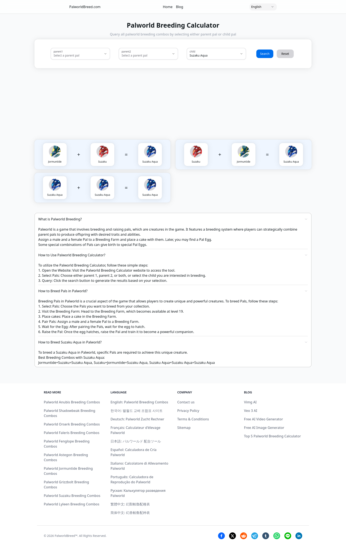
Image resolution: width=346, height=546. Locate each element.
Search (264, 54)
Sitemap (184, 427)
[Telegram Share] (254, 535)
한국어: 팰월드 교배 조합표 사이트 (137, 410)
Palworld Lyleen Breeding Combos (71, 504)
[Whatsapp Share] (276, 535)
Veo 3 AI (250, 410)
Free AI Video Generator (263, 419)
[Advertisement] (193, 99)
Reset (285, 54)
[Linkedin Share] (298, 535)
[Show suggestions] (105, 53)
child (192, 51)
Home (168, 6)
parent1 (58, 51)
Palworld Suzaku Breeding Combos (72, 495)
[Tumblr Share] (265, 535)
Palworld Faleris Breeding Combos (71, 432)
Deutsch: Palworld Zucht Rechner (137, 419)
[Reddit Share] (243, 535)
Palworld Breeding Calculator (109, 270)
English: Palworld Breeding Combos (139, 402)
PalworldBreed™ (66, 536)
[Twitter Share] (232, 535)
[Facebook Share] (221, 535)
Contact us (185, 402)
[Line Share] (287, 535)
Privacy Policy (188, 410)
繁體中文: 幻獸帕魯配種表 (130, 504)
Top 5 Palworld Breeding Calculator (272, 436)
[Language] (263, 6)
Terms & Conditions (193, 419)
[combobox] (74, 55)
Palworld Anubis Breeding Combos (72, 402)
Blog (179, 6)
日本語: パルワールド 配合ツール (136, 441)
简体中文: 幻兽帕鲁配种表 (130, 512)
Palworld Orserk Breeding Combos (72, 424)
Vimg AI (250, 402)
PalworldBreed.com (85, 6)
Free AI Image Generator (264, 427)
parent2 (126, 51)
